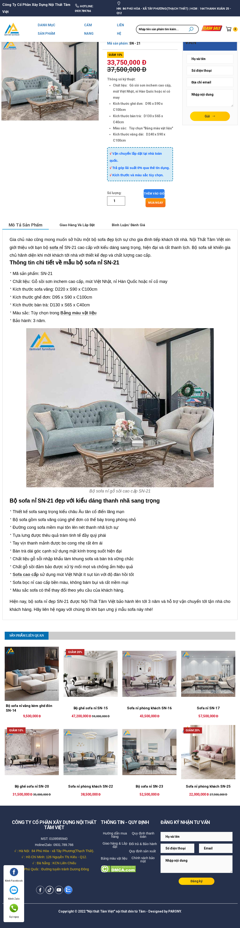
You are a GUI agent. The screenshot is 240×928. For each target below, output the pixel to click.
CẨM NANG (89, 29)
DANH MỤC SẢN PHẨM (46, 29)
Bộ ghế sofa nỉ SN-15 (91, 708)
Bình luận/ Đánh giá (136, 224)
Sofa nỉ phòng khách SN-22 (90, 786)
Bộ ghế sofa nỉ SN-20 (32, 786)
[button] (191, 29)
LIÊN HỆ (120, 29)
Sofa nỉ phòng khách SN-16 (149, 708)
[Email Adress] (210, 59)
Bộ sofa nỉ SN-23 (149, 786)
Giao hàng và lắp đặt (82, 224)
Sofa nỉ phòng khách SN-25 (208, 786)
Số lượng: (114, 193)
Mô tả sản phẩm (27, 224)
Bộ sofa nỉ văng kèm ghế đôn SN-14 (29, 707)
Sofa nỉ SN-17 (208, 708)
